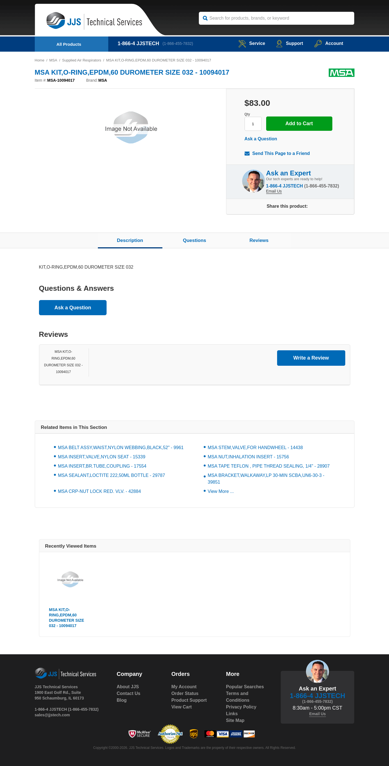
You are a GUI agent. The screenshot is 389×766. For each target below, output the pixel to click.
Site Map (235, 720)
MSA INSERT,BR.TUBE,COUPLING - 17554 (102, 466)
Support (289, 43)
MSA (53, 60)
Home (40, 60)
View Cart (181, 707)
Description (130, 240)
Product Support (189, 700)
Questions (194, 240)
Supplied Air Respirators (81, 60)
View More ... (221, 491)
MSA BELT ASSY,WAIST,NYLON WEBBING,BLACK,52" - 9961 (121, 447)
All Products (68, 44)
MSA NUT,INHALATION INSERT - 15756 (248, 456)
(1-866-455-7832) (178, 43)
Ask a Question (261, 138)
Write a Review (311, 358)
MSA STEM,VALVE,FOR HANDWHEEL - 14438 (255, 447)
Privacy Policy (241, 707)
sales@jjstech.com (52, 715)
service (251, 43)
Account (328, 43)
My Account (184, 686)
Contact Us (128, 693)
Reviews (258, 240)
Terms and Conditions (238, 697)
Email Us (274, 191)
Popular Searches (245, 686)
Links (232, 713)
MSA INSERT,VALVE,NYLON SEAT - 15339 (102, 456)
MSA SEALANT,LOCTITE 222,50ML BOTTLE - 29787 (111, 475)
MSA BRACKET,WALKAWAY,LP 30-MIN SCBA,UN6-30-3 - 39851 (266, 478)
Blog (122, 700)
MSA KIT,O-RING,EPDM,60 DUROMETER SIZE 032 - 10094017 (66, 617)
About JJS (128, 686)
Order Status (185, 693)
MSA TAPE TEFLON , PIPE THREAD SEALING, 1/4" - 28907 (269, 466)
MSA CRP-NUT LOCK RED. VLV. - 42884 (99, 491)
